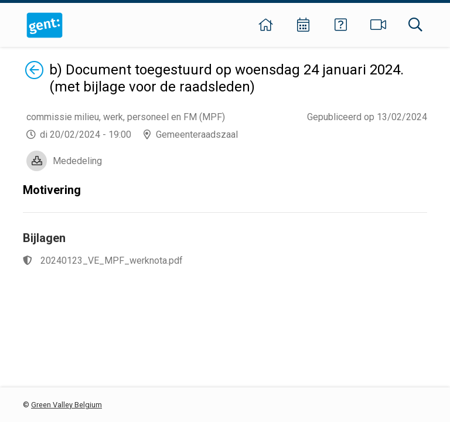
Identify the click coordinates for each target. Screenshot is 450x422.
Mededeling (77, 160)
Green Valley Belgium (66, 404)
